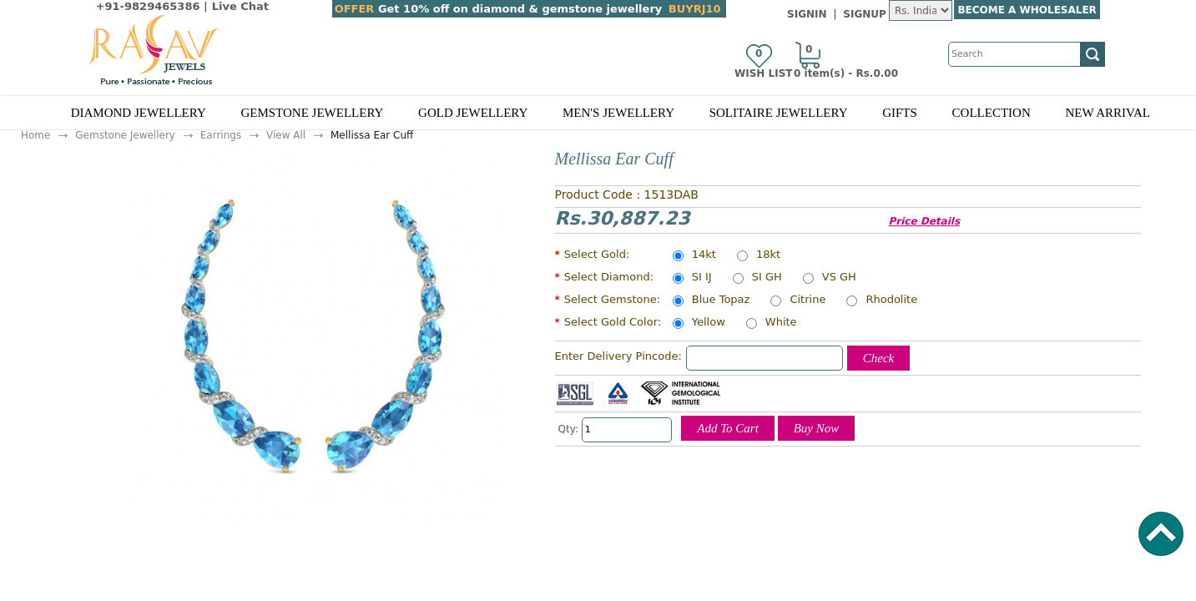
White (781, 323)
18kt (768, 255)
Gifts (899, 112)
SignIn (807, 14)
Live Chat (240, 6)
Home (35, 135)
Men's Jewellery (618, 112)
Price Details (925, 221)
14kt (704, 255)
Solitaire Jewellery (778, 112)
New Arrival (1107, 112)
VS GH (839, 278)
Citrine (807, 300)
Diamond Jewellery (138, 112)
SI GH (767, 278)
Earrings (220, 135)
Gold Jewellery (472, 112)
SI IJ (702, 278)
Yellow (708, 323)
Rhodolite (891, 300)
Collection (991, 112)
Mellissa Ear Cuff (372, 135)
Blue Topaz (721, 300)
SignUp (864, 14)
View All (285, 135)
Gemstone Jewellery (311, 112)
